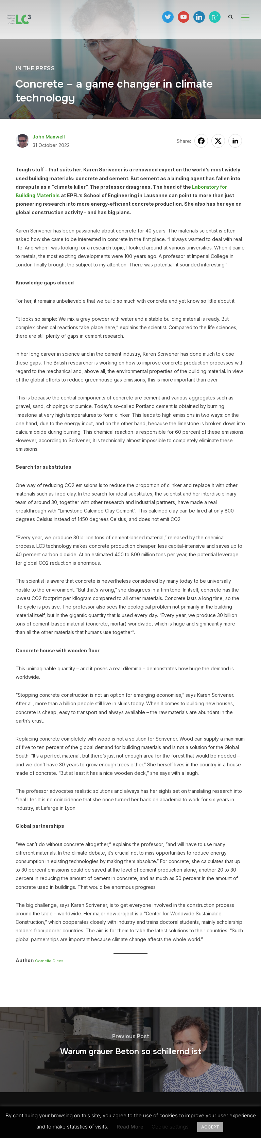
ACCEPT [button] (210, 1127)
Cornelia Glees (49, 960)
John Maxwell (49, 136)
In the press (35, 68)
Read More (130, 1126)
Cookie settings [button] (170, 1126)
